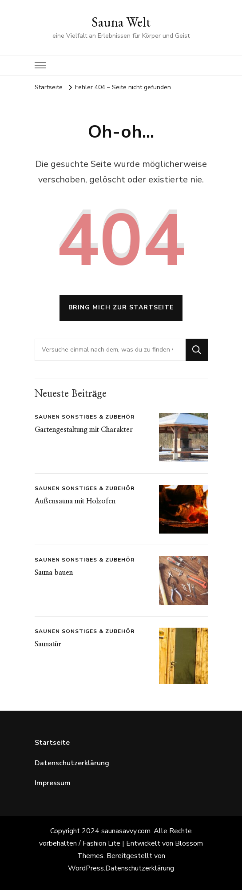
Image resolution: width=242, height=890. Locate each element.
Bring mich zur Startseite (121, 307)
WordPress (86, 868)
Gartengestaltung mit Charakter (84, 429)
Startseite (52, 743)
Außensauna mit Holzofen (75, 501)
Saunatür (48, 644)
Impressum (53, 783)
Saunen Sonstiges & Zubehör (85, 416)
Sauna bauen (54, 572)
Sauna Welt (121, 22)
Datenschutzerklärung (72, 763)
